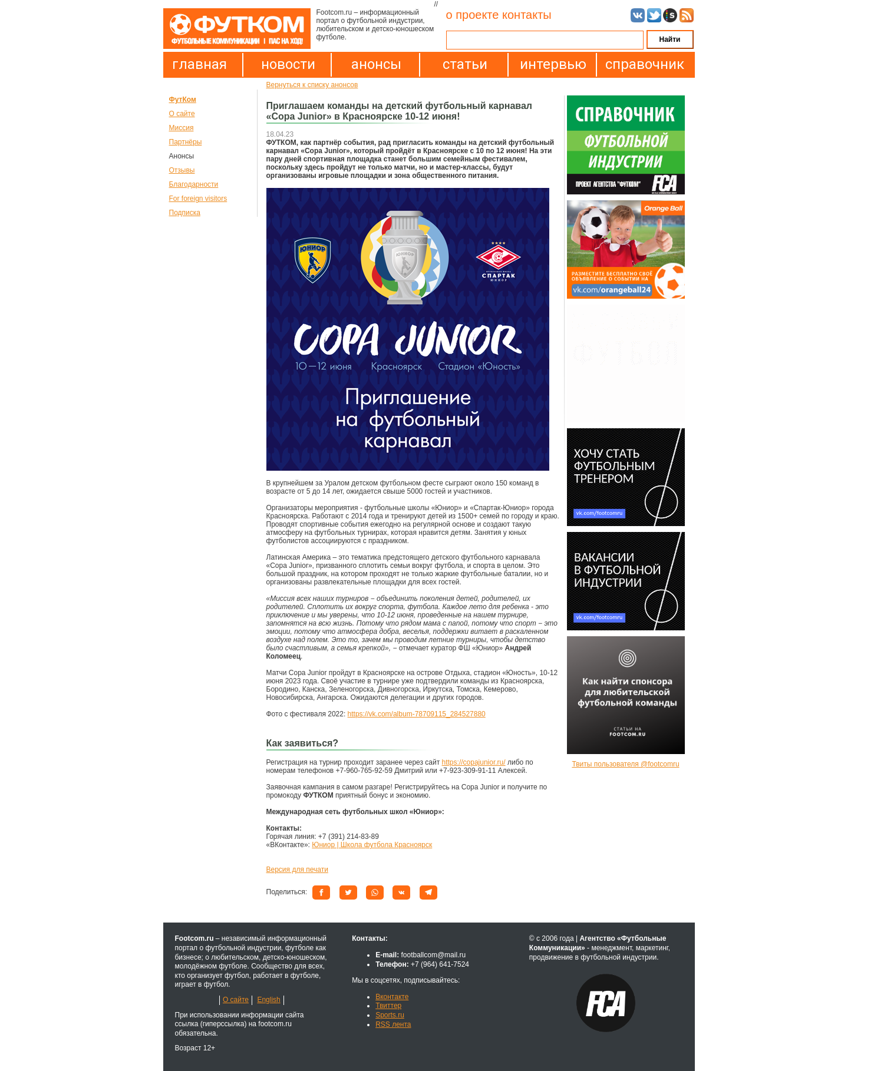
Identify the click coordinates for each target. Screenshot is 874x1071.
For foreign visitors (198, 198)
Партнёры (185, 142)
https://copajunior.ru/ (474, 762)
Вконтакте (391, 997)
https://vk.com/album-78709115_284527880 (417, 714)
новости (288, 64)
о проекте (472, 14)
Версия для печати (297, 869)
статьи (465, 64)
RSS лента (393, 1024)
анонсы (376, 64)
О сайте (182, 114)
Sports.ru (389, 1015)
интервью (553, 64)
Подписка (184, 213)
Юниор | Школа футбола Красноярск (372, 845)
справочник (641, 64)
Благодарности (194, 184)
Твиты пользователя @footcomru (625, 764)
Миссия (181, 128)
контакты (527, 14)
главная (199, 64)
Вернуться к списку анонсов (312, 85)
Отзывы (182, 170)
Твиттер (388, 1005)
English (268, 1000)
